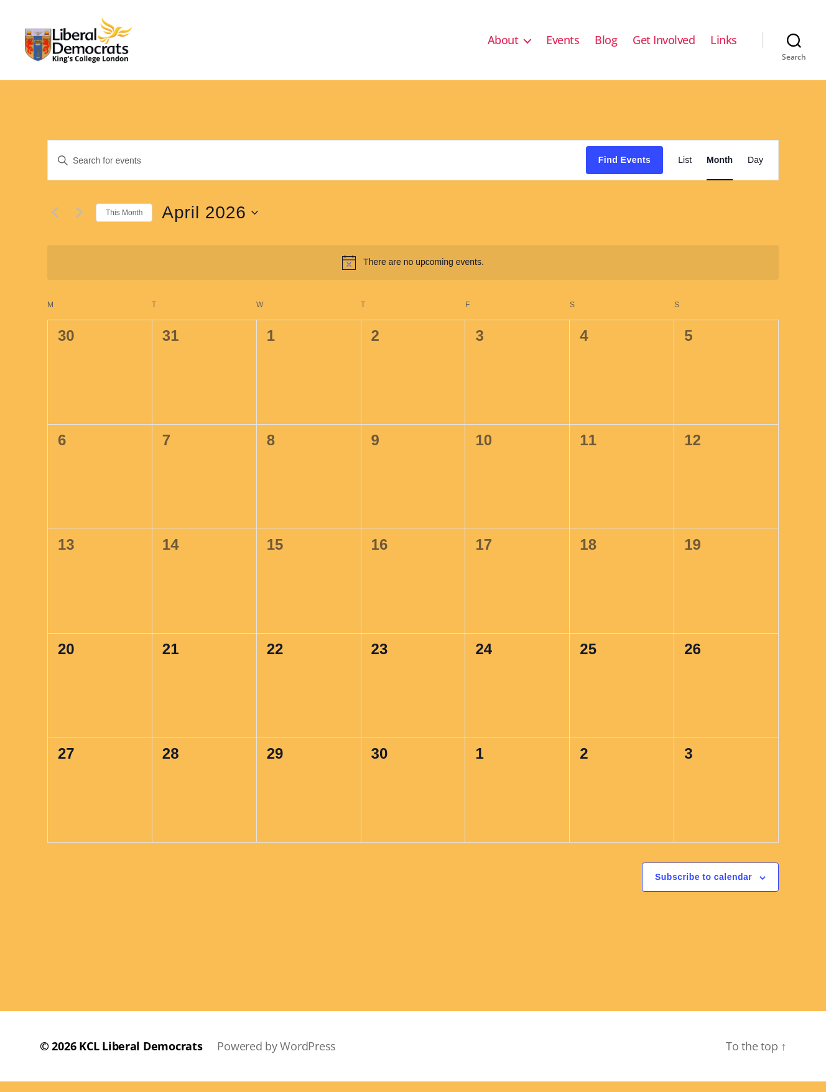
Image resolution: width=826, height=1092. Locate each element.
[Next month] (79, 223)
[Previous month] (54, 223)
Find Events (624, 170)
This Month (124, 222)
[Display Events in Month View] (720, 170)
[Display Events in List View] (685, 170)
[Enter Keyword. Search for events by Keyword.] (317, 170)
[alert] (413, 272)
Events (562, 45)
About (503, 45)
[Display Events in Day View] (755, 170)
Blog (606, 45)
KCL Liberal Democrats (140, 1056)
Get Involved (664, 45)
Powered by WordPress (276, 1056)
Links (723, 45)
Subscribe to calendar (703, 887)
